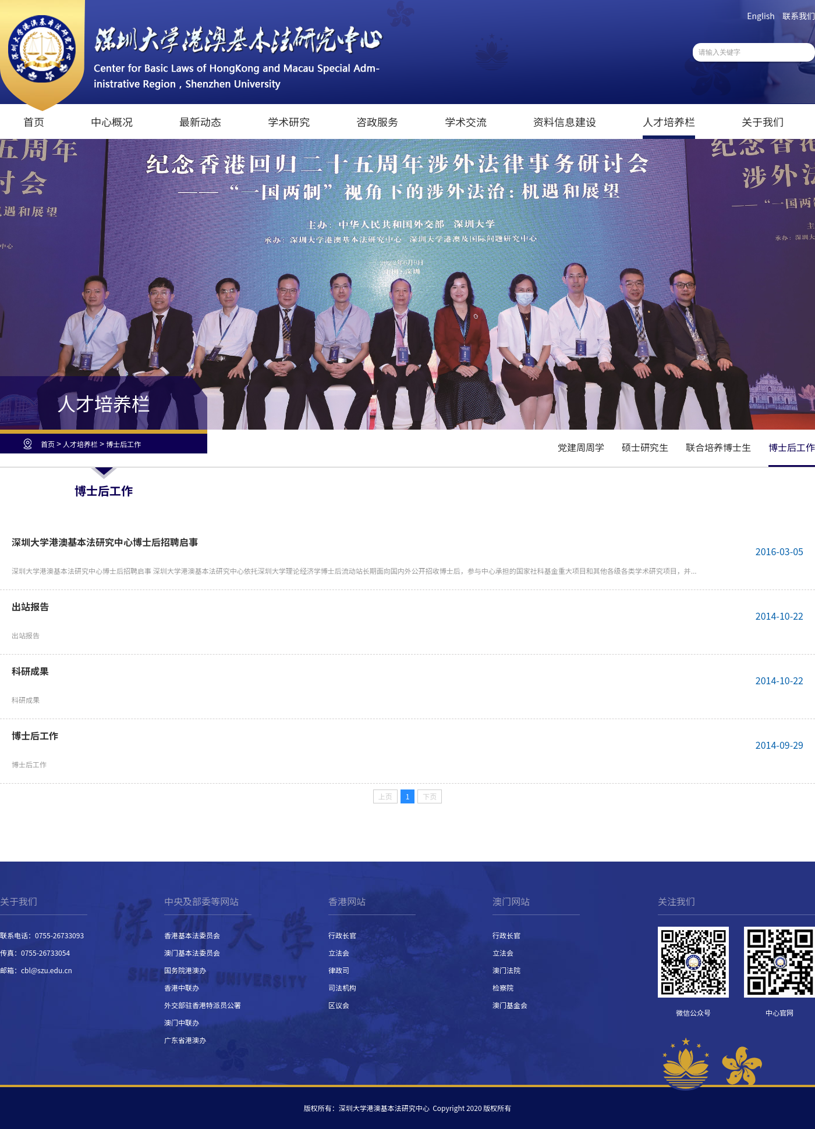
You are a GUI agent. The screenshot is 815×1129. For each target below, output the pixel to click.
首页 (33, 121)
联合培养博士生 (718, 447)
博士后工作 (123, 444)
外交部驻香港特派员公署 (202, 1005)
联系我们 (798, 16)
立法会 (338, 952)
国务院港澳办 (185, 970)
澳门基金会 (509, 1005)
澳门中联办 (181, 1022)
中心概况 (112, 121)
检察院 (502, 987)
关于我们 (763, 121)
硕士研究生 (645, 447)
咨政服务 (377, 121)
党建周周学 (581, 447)
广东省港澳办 (185, 1040)
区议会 (338, 1005)
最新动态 (200, 121)
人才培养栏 (669, 121)
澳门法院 (506, 970)
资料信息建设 (564, 121)
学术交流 (466, 121)
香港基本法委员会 (192, 935)
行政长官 (342, 935)
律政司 (338, 970)
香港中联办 (181, 987)
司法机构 (342, 987)
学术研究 (289, 121)
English (761, 16)
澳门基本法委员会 (192, 952)
